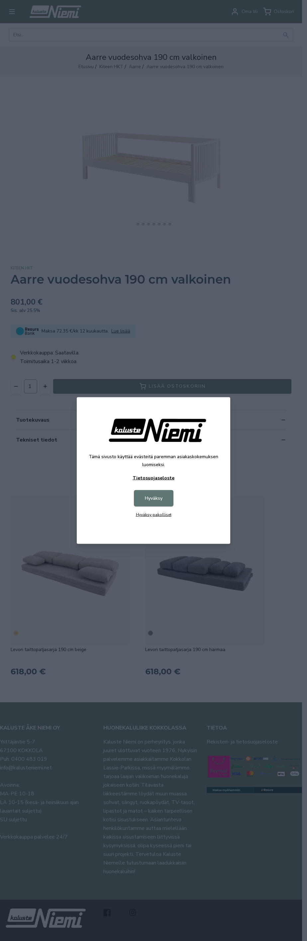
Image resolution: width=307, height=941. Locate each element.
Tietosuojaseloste (153, 478)
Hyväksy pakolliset (153, 514)
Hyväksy (153, 498)
